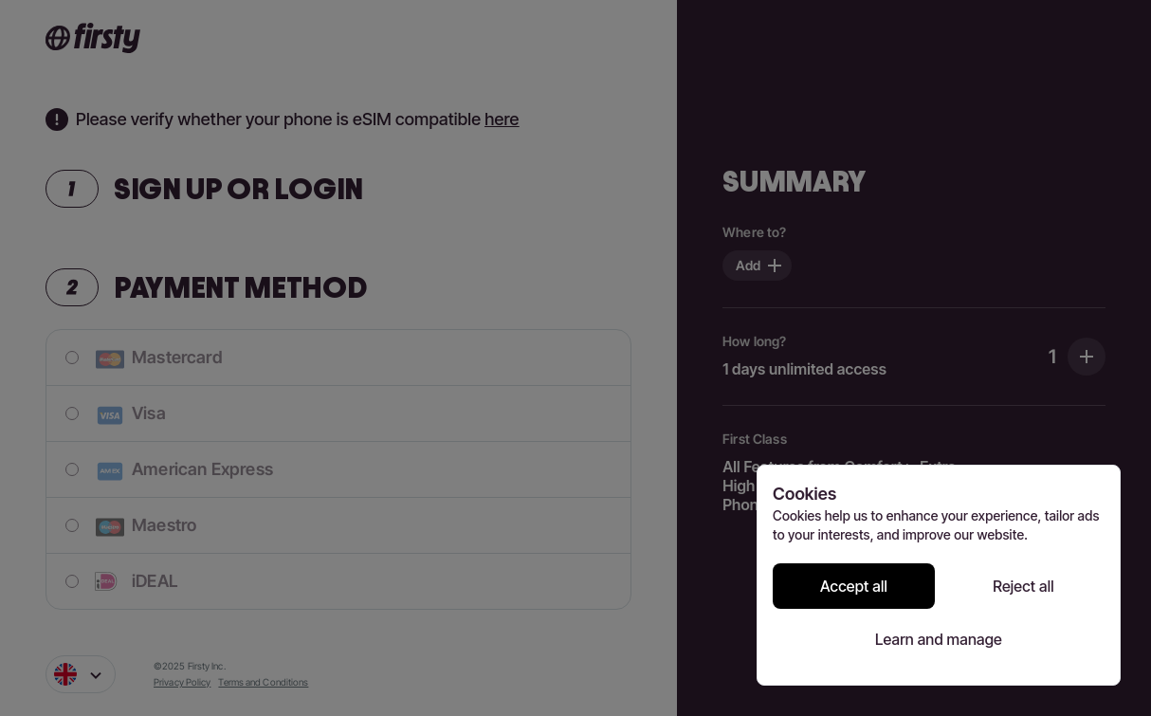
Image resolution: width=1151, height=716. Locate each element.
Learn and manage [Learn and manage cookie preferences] (938, 639)
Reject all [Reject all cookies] (1023, 586)
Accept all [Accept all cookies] (853, 586)
